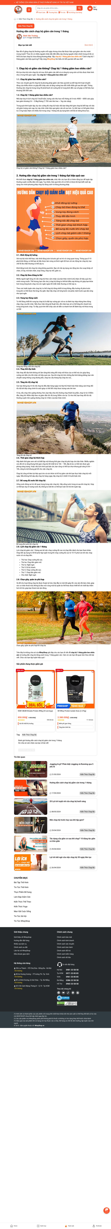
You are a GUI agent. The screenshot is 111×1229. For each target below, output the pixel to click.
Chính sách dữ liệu (64, 957)
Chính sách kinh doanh (65, 940)
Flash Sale (40, 12)
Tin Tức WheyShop (22, 921)
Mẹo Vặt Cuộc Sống (22, 911)
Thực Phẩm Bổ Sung (22, 892)
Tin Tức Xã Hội (20, 916)
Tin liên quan (19, 757)
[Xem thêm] (89, 45)
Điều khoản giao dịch (22, 954)
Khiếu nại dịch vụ (20, 944)
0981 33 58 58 (72, 970)
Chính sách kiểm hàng (65, 954)
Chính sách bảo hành (65, 947)
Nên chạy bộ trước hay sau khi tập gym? (67, 820)
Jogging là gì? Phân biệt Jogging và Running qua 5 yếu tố (71, 765)
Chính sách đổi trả (64, 951)
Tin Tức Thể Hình (21, 887)
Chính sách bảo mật (64, 937)
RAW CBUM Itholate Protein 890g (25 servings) (35, 711)
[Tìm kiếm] (80, 8)
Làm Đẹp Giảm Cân (22, 897)
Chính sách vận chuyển (65, 944)
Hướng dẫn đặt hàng (21, 940)
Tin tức (61, 12)
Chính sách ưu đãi (20, 947)
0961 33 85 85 (72, 977)
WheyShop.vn (39, 1025)
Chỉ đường (18, 971)
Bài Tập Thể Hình (21, 882)
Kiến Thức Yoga (20, 906)
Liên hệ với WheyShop (22, 951)
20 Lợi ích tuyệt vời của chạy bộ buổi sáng (68, 801)
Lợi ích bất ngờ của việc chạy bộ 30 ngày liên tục (70, 857)
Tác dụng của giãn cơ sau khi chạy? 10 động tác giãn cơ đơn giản (72, 839)
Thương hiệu (51, 12)
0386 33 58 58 (72, 980)
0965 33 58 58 (72, 984)
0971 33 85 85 (72, 973)
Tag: (18, 735)
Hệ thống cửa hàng (74, 12)
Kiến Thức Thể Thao (22, 902)
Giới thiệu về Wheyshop (22, 937)
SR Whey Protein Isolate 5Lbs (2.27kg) (72, 711)
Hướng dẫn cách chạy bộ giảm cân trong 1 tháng (70, 783)
